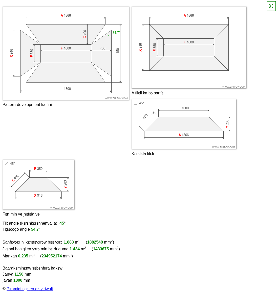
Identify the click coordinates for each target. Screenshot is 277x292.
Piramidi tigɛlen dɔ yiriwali (30, 289)
